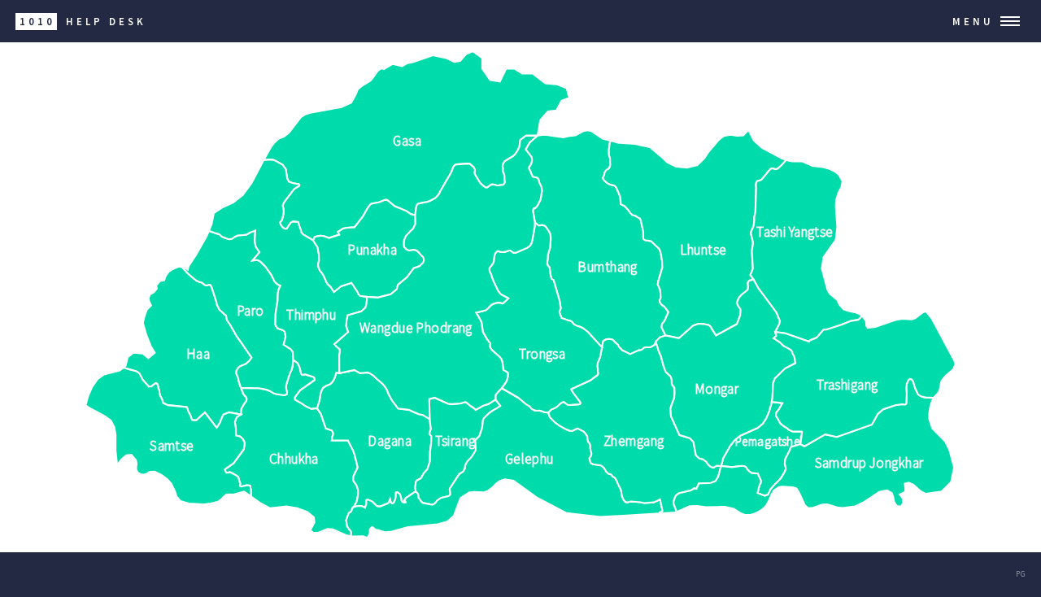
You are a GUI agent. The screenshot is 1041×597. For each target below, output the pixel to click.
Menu (973, 21)
